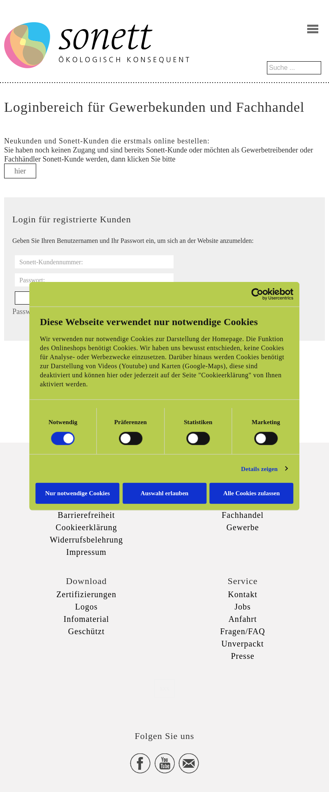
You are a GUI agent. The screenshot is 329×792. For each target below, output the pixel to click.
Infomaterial (86, 618)
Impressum (86, 551)
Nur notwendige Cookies (77, 493)
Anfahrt (242, 618)
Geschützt (86, 631)
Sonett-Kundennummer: (51, 262)
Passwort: (32, 280)
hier (20, 171)
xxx (164, 688)
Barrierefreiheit (86, 515)
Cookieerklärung (86, 527)
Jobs (242, 606)
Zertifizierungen (86, 594)
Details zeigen (259, 468)
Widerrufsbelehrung (86, 539)
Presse (242, 655)
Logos (86, 606)
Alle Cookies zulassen (252, 493)
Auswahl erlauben (164, 493)
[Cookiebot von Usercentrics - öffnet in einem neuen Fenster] (258, 294)
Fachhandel (243, 515)
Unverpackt (242, 643)
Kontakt (242, 594)
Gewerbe (242, 527)
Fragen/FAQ (242, 631)
